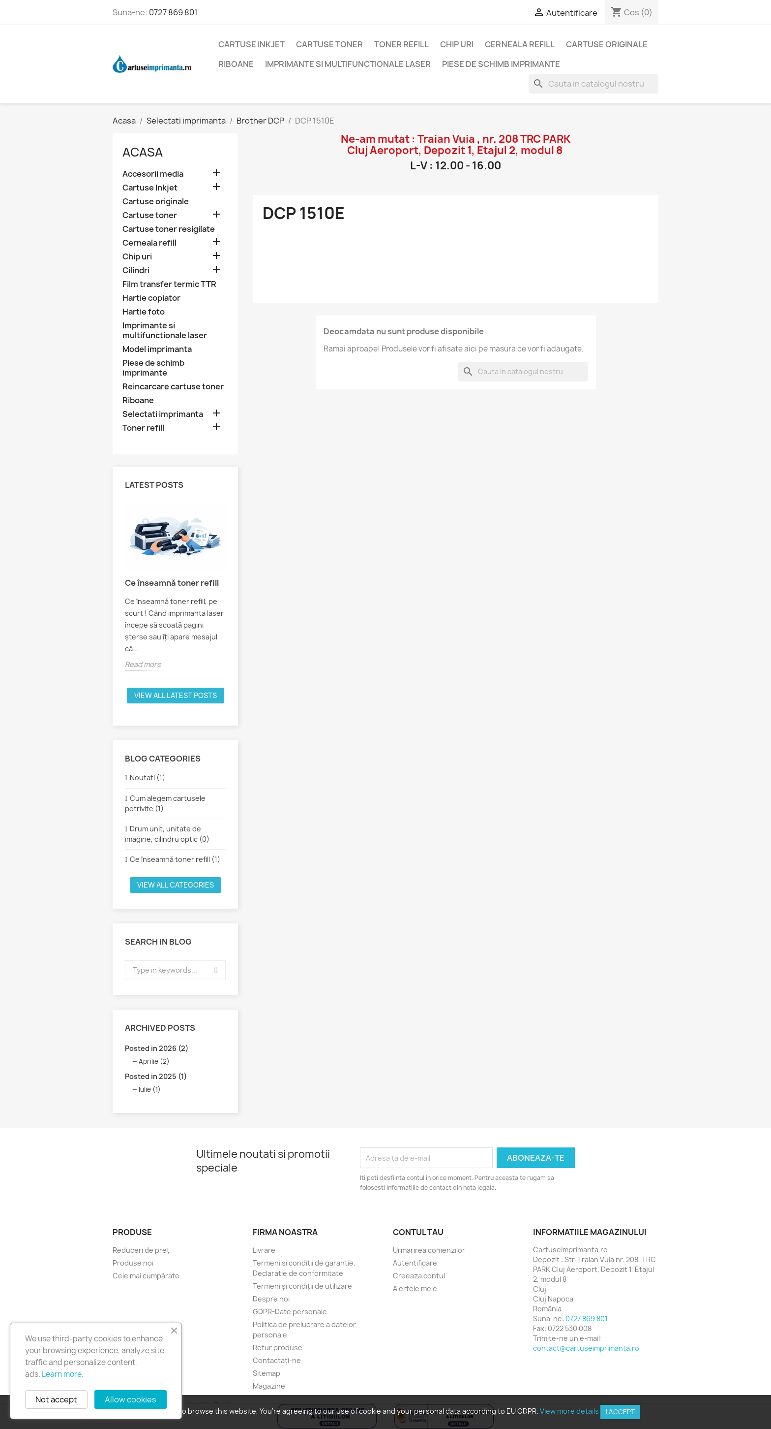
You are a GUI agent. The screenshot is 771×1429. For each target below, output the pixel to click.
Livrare (264, 1250)
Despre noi (271, 1298)
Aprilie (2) (154, 1061)
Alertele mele (415, 1288)
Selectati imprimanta (162, 414)
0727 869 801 (173, 12)
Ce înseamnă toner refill (172, 582)
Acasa (142, 152)
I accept (620, 1411)
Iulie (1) (150, 1089)
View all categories (175, 884)
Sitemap (266, 1373)
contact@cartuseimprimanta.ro (586, 1348)
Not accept (56, 1399)
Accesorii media (152, 174)
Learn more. (63, 1374)
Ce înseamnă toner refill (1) (175, 859)
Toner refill (401, 44)
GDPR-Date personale (290, 1311)
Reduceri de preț (141, 1250)
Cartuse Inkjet (251, 44)
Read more (143, 664)
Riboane (236, 64)
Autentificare (415, 1263)
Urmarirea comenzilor (429, 1250)
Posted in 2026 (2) (156, 1048)
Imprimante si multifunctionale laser (348, 64)
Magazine (269, 1386)
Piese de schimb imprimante (501, 64)
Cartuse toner (329, 44)
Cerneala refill (520, 44)
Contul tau (418, 1232)
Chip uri (457, 44)
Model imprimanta (157, 349)
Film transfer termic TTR (169, 284)
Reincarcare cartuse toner (173, 386)
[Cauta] (593, 84)
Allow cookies (130, 1399)
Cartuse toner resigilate (168, 229)
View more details (569, 1411)
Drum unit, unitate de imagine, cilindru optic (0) (167, 834)
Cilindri (135, 270)
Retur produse (277, 1347)
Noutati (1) (147, 777)
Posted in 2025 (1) (156, 1076)
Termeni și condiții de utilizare (302, 1286)
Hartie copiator (151, 298)
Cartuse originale (607, 44)
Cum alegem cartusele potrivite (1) (165, 803)
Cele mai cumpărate (146, 1275)
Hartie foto (143, 312)
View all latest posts (175, 695)
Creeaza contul (419, 1275)
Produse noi (133, 1263)
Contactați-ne (277, 1360)
